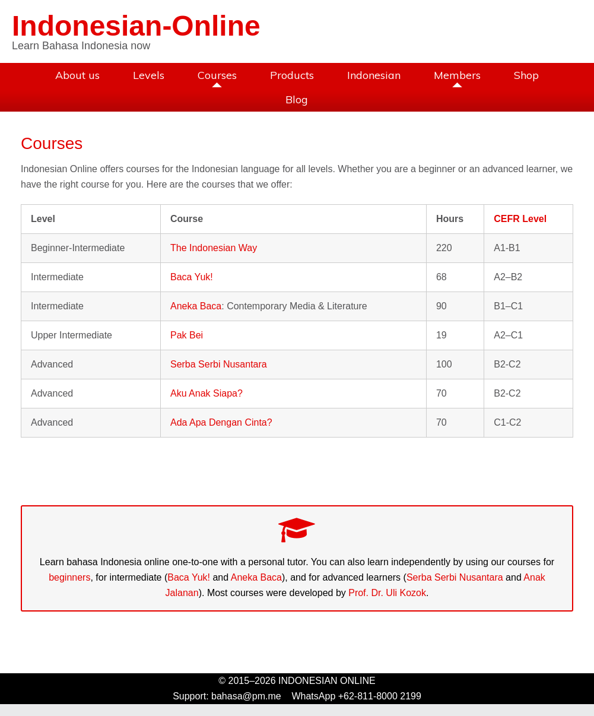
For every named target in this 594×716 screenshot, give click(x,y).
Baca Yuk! (191, 277)
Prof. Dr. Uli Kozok (387, 593)
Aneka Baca (195, 306)
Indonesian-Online (136, 26)
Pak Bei (186, 335)
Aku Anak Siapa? (206, 393)
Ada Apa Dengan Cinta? (221, 422)
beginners (69, 577)
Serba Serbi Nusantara (218, 364)
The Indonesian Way (213, 248)
